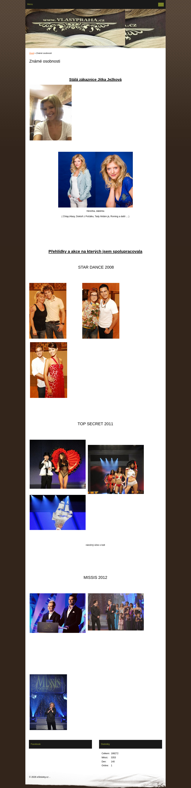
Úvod (31, 53)
